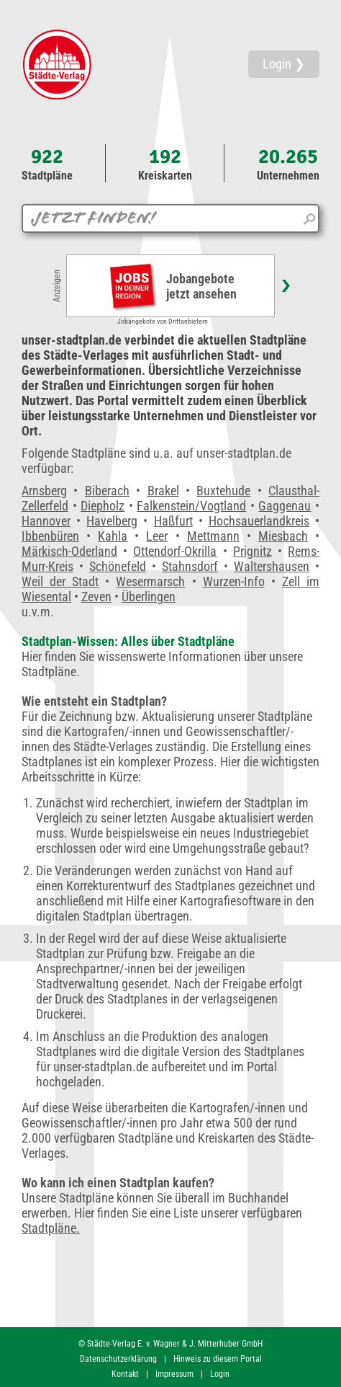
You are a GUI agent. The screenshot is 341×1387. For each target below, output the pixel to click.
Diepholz (102, 505)
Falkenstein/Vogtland (191, 505)
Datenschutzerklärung (118, 1359)
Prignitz (252, 551)
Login (219, 1374)
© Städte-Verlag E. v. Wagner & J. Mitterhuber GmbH (170, 1344)
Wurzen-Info (234, 581)
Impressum (174, 1374)
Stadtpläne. (51, 1228)
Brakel (163, 490)
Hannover (46, 520)
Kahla (112, 536)
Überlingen (149, 596)
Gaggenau (284, 505)
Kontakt (125, 1374)
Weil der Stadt (60, 581)
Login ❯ (284, 63)
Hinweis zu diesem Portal (217, 1359)
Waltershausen (271, 566)
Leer (157, 536)
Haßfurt (173, 520)
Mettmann (213, 536)
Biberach (107, 490)
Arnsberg (44, 490)
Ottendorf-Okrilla (175, 551)
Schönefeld (117, 566)
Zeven (96, 596)
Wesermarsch (150, 581)
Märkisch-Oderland (69, 551)
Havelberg (111, 520)
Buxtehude (223, 490)
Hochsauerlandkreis (259, 520)
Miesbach (283, 536)
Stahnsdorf (190, 566)
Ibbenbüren (50, 536)
